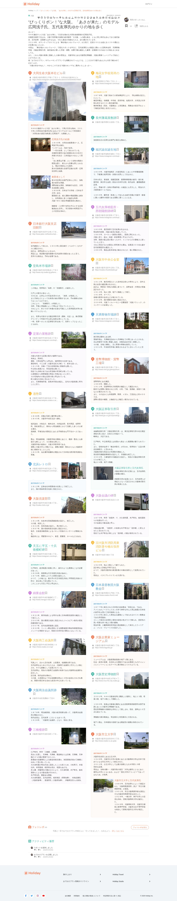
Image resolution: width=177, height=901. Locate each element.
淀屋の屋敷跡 (42, 333)
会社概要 (68, 896)
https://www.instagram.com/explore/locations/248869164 (116, 156)
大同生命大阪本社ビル (48, 73)
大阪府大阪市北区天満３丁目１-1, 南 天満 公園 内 (114, 319)
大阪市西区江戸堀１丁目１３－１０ (109, 81)
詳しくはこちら (118, 831)
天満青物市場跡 (106, 314)
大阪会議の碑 (104, 495)
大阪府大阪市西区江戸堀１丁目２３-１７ (111, 593)
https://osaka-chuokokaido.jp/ (106, 270)
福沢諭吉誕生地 (106, 149)
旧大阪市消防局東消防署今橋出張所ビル (107, 546)
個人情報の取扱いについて (91, 896)
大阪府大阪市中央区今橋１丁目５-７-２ (47, 554)
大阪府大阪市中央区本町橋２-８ (44, 645)
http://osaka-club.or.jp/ (40, 505)
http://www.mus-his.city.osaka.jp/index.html (111, 681)
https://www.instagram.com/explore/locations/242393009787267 (56, 556)
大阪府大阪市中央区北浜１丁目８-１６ (110, 413)
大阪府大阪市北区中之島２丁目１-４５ (47, 232)
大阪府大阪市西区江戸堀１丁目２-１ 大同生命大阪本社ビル (55, 77)
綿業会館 (39, 593)
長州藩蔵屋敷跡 (106, 117)
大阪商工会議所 (43, 640)
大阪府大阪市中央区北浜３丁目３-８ (46, 398)
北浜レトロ (40, 464)
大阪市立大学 (104, 734)
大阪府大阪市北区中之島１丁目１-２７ (110, 268)
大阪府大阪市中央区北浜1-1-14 (107, 500)
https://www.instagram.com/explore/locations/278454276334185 (119, 321)
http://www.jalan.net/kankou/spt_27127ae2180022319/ (53, 234)
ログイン (148, 4)
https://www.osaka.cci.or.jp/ (42, 647)
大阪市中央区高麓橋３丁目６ (43, 698)
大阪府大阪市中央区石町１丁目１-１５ (47, 734)
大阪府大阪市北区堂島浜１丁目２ (45, 270)
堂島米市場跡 (42, 265)
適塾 (36, 393)
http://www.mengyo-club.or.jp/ (43, 600)
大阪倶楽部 (40, 498)
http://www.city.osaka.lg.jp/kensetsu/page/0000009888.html (54, 272)
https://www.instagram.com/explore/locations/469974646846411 (119, 83)
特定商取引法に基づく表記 (112, 896)
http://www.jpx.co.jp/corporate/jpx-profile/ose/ (112, 416)
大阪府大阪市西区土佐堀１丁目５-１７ (110, 122)
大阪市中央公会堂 (107, 259)
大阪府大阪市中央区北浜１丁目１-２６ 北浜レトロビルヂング (56, 469)
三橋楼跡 (39, 729)
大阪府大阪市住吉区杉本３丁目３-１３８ (111, 739)
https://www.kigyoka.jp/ (103, 648)
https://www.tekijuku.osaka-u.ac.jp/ (45, 400)
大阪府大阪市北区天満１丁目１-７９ (109, 367)
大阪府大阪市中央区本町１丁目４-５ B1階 (111, 645)
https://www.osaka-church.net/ (106, 595)
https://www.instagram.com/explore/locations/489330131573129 (119, 217)
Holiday (31, 4)
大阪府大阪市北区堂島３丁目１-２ (108, 215)
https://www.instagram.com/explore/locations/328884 (52, 471)
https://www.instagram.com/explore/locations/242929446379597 (56, 80)
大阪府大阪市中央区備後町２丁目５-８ (47, 597)
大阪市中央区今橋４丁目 (104, 555)
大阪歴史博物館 (106, 674)
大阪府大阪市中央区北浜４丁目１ (45, 338)
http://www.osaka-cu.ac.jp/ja (105, 741)
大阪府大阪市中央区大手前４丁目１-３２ (111, 678)
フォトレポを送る (140, 827)
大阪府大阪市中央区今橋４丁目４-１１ (47, 503)
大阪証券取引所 (106, 409)
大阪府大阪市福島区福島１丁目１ (108, 154)
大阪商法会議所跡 (45, 690)
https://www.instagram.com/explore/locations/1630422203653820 (57, 340)
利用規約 (77, 896)
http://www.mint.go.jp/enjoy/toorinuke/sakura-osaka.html (116, 369)
